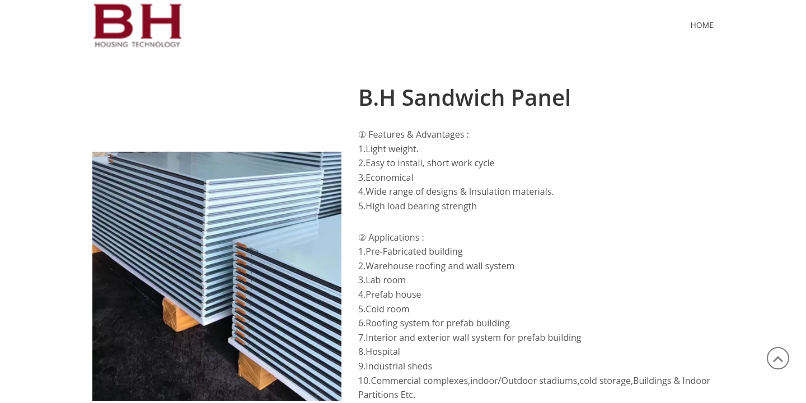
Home (702, 25)
